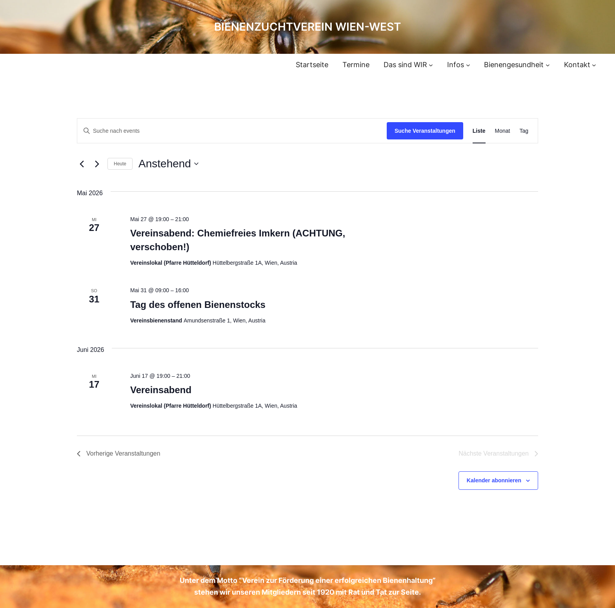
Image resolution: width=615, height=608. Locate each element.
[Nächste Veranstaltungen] (97, 163)
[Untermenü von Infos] (468, 65)
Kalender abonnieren (494, 480)
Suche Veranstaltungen (425, 131)
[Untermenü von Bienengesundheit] (548, 65)
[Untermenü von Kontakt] (594, 65)
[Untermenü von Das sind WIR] (431, 65)
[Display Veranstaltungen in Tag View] (523, 131)
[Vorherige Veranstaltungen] (81, 163)
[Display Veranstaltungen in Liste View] (479, 131)
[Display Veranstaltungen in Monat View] (502, 131)
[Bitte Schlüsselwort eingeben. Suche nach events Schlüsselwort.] (232, 131)
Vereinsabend (160, 390)
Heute (120, 164)
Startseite (312, 64)
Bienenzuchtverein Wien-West (307, 26)
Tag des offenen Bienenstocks (198, 304)
